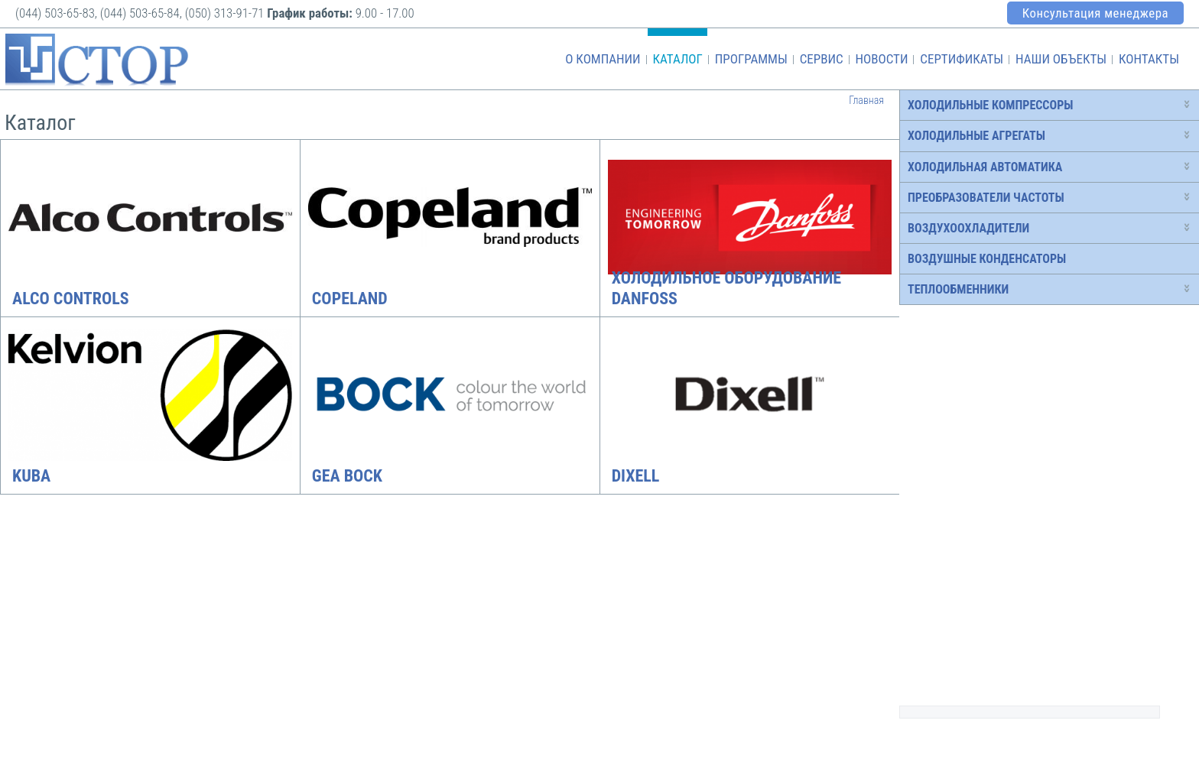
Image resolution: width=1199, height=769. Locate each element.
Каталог (677, 59)
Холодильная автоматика (985, 167)
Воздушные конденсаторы (987, 258)
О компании (602, 59)
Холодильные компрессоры (990, 105)
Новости (881, 59)
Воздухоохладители (968, 228)
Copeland (350, 298)
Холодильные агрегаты (976, 135)
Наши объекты (1060, 59)
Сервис (821, 59)
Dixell (636, 475)
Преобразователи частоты (986, 197)
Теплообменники (958, 289)
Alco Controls (70, 298)
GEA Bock (347, 475)
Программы (751, 59)
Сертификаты (961, 59)
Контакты (1149, 59)
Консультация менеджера (1095, 13)
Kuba (31, 475)
